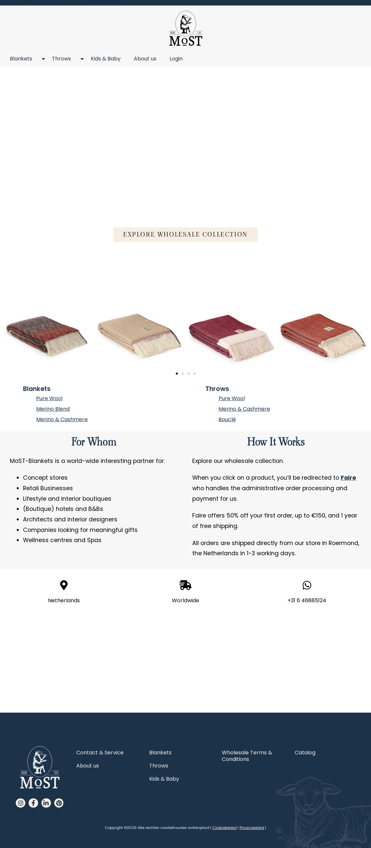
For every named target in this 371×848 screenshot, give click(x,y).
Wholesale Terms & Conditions (247, 756)
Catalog (305, 752)
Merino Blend (53, 409)
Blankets (24, 58)
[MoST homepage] (185, 28)
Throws (65, 58)
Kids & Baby (106, 58)
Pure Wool (49, 398)
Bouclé (227, 419)
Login (176, 58)
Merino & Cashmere (62, 419)
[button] (185, 234)
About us (145, 58)
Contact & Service (100, 752)
